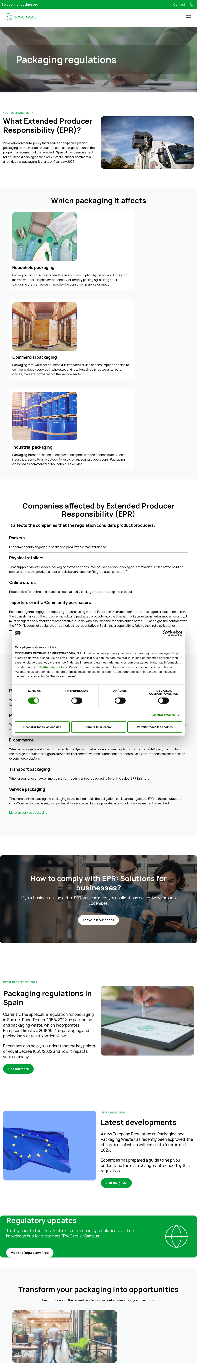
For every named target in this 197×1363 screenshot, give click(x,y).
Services (73, 1295)
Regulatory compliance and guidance (99, 1300)
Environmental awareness (91, 1314)
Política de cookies (53, 667)
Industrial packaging (88, 1290)
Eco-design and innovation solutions (98, 1304)
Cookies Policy (108, 1351)
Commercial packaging (89, 1285)
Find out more (18, 901)
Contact (179, 4)
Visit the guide (116, 1015)
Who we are (82, 1324)
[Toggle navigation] (188, 17)
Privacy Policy (84, 1351)
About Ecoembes (79, 1319)
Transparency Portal (146, 1272)
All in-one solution (86, 1271)
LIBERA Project (142, 1288)
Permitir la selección (98, 727)
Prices (79, 1276)
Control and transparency (91, 1328)
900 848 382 (11, 1281)
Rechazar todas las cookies (42, 727)
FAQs (71, 1334)
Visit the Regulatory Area (30, 1085)
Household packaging (89, 1281)
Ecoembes (140, 1267)
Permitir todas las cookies (155, 727)
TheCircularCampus (146, 1277)
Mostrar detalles (163, 714)
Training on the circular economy (96, 1309)
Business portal (134, 1351)
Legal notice (61, 1351)
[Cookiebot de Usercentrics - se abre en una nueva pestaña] (165, 633)
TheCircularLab (143, 1283)
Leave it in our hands (98, 752)
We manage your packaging (85, 1267)
